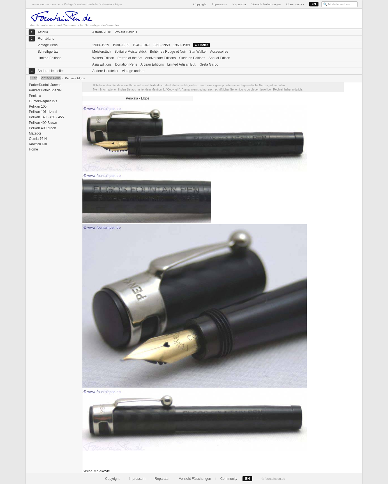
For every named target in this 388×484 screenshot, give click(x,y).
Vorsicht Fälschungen (266, 4)
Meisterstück (101, 52)
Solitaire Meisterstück (130, 52)
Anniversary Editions (160, 58)
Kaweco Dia (37, 144)
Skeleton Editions (192, 58)
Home (33, 149)
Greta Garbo (209, 64)
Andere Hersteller (105, 71)
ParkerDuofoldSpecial (44, 90)
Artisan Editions (152, 64)
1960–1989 (181, 45)
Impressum (219, 4)
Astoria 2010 (101, 32)
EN (314, 4)
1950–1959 (161, 45)
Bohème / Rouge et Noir (168, 52)
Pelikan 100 (37, 106)
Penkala (34, 96)
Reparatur (239, 4)
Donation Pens (126, 64)
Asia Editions (102, 64)
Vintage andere (133, 71)
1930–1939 (120, 45)
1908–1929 (100, 45)
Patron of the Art (129, 58)
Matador (34, 133)
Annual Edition (219, 58)
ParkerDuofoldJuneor (44, 85)
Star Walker (198, 52)
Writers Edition (103, 58)
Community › (295, 4)
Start (33, 78)
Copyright (199, 4)
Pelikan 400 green (42, 128)
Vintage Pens (51, 78)
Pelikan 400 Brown (42, 123)
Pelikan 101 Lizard (42, 112)
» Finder (201, 45)
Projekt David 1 (125, 32)
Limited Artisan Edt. (181, 64)
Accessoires (219, 52)
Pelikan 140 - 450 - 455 (46, 117)
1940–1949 (141, 45)
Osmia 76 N (37, 139)
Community (228, 479)
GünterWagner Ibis (42, 101)
